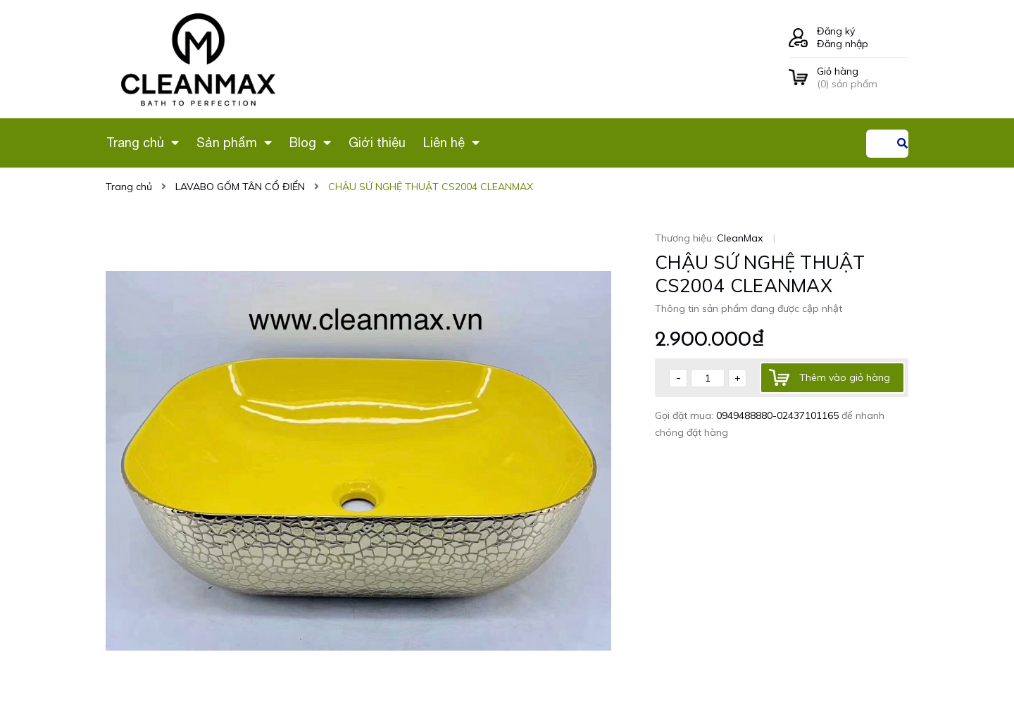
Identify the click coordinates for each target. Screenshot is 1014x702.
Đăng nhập (842, 43)
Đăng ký (836, 31)
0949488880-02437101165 (778, 415)
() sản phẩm (862, 77)
